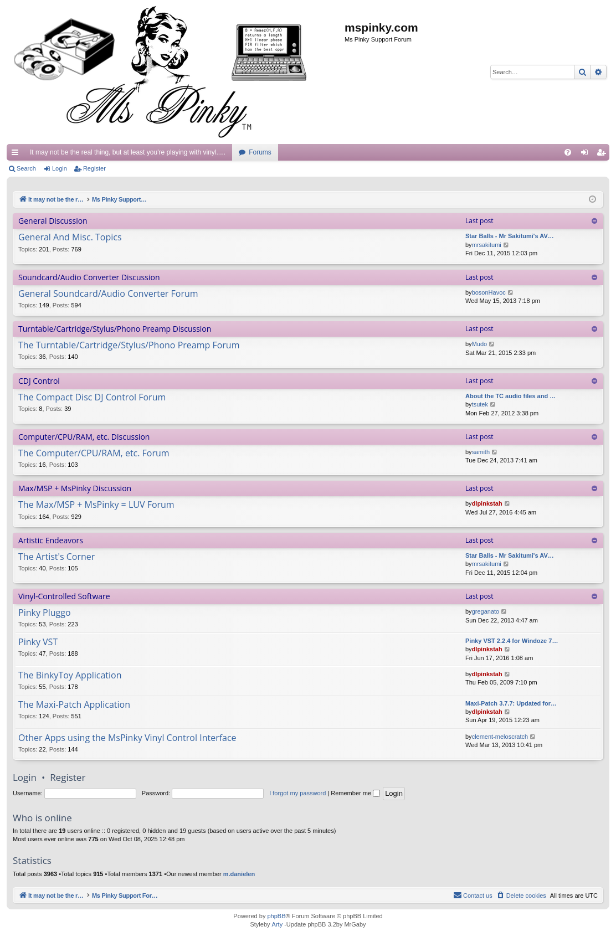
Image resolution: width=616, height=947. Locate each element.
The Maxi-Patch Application (74, 705)
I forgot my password (297, 793)
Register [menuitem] (603, 154)
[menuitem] (567, 152)
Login (59, 168)
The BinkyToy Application (70, 675)
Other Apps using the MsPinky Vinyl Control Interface (127, 738)
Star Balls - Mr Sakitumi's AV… (509, 236)
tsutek (480, 404)
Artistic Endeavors (50, 540)
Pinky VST (38, 642)
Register (94, 168)
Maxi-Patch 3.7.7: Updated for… (511, 703)
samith (481, 452)
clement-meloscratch (500, 736)
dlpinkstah (487, 503)
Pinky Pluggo (44, 613)
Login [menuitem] (587, 154)
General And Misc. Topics (70, 237)
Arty (277, 924)
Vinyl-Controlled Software (64, 596)
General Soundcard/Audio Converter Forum (108, 294)
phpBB (276, 916)
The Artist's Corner (56, 557)
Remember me (355, 793)
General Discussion (53, 220)
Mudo (479, 344)
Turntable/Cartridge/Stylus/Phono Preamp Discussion (114, 328)
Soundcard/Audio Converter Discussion (89, 277)
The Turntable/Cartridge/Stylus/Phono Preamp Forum (128, 345)
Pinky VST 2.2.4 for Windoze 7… (511, 640)
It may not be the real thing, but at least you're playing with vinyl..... (127, 152)
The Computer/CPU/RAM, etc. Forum (94, 453)
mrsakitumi (486, 244)
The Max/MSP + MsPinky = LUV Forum (96, 505)
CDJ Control (39, 380)
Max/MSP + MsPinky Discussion (74, 488)
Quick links (17, 154)
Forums (260, 152)
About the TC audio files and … (510, 396)
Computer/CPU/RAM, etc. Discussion (84, 436)
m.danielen (239, 874)
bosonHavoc (489, 292)
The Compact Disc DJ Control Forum (92, 397)
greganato (486, 611)
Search (26, 168)
